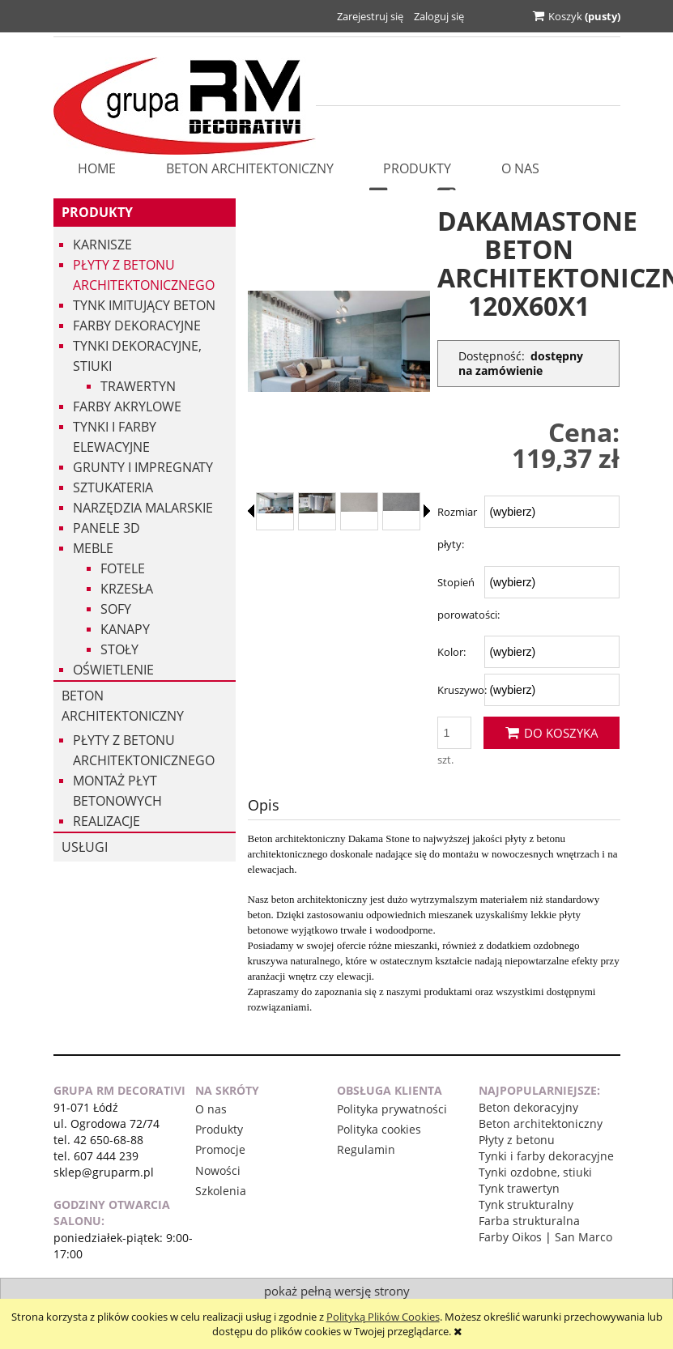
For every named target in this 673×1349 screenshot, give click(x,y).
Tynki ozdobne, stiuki (535, 1172)
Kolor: (451, 652)
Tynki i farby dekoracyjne (546, 1156)
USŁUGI (85, 847)
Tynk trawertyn (519, 1188)
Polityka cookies (379, 1129)
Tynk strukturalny (526, 1204)
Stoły (119, 649)
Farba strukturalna (529, 1220)
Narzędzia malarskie (143, 508)
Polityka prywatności (392, 1109)
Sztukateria (113, 487)
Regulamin (366, 1149)
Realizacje (106, 821)
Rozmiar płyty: (457, 527)
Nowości (218, 1170)
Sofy (115, 609)
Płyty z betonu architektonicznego (144, 275)
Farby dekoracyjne (137, 325)
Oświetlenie (113, 670)
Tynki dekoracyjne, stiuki (137, 356)
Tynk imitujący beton (144, 305)
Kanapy (125, 629)
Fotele (122, 568)
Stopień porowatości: (468, 598)
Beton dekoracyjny (528, 1107)
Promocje (220, 1149)
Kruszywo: (462, 690)
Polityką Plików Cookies (383, 1316)
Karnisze (102, 244)
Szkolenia (220, 1190)
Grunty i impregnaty (143, 467)
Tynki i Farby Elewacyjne (114, 437)
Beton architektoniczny (123, 706)
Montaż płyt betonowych (117, 791)
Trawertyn (138, 386)
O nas (211, 1109)
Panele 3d (106, 528)
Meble (93, 548)
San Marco (583, 1237)
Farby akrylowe (127, 406)
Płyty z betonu (517, 1139)
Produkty (97, 212)
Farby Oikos (510, 1237)
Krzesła (126, 589)
